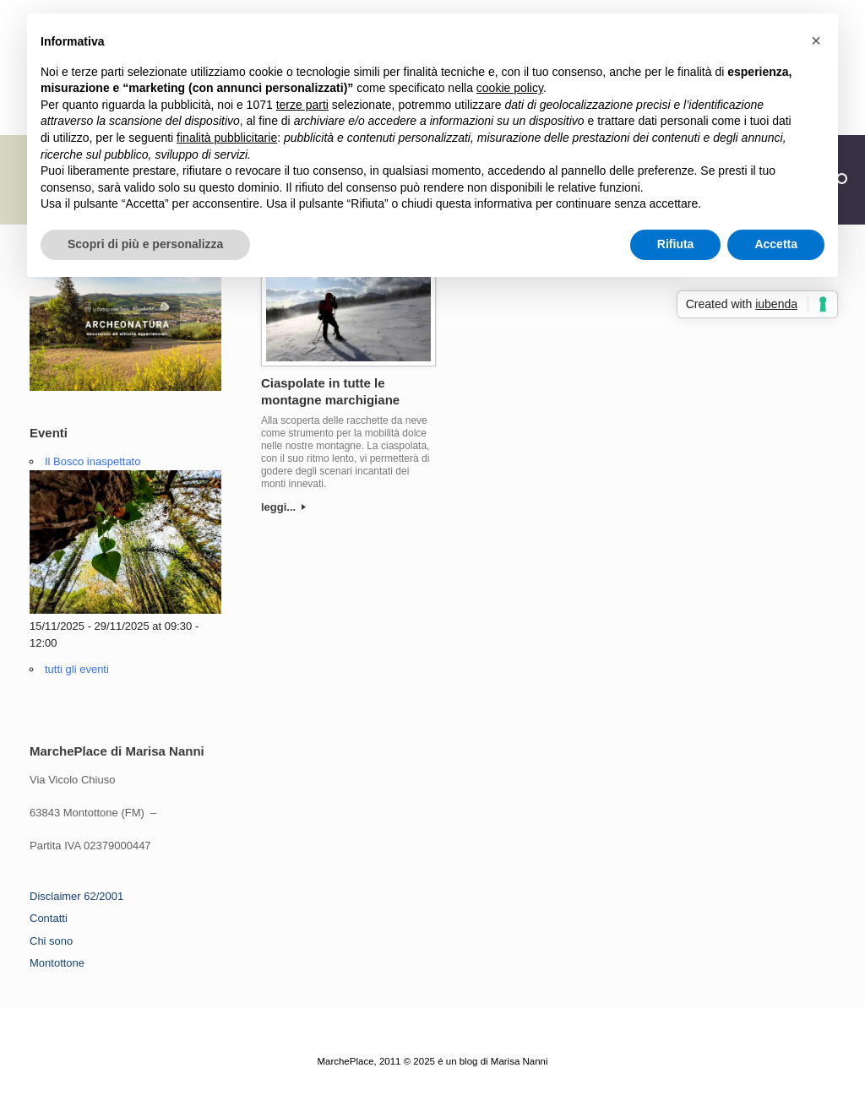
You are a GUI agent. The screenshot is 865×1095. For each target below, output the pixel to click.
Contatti (49, 918)
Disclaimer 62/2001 (76, 896)
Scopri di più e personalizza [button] (145, 244)
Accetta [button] (775, 244)
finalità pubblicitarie (227, 137)
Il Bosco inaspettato (92, 461)
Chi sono (51, 941)
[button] (816, 40)
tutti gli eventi (77, 669)
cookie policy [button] (509, 88)
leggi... (283, 507)
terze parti (302, 104)
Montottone (57, 963)
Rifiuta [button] (675, 244)
